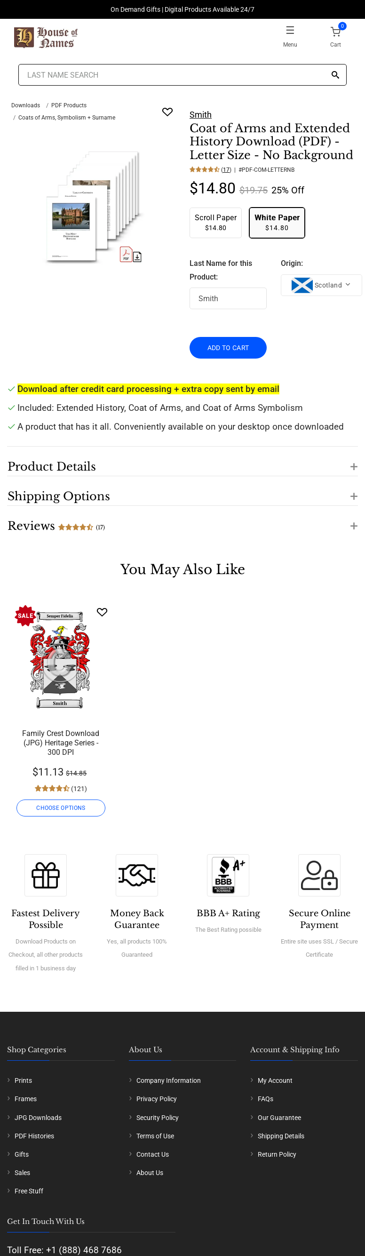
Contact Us (152, 1154)
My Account (275, 1080)
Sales (22, 1172)
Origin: (292, 263)
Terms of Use (155, 1136)
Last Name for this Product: (221, 270)
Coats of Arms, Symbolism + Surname (66, 117)
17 (226, 170)
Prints (23, 1080)
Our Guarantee (279, 1117)
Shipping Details (281, 1136)
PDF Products (69, 105)
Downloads (25, 105)
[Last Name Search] (182, 75)
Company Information (168, 1080)
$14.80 (216, 222)
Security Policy (157, 1117)
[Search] (335, 75)
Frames (26, 1099)
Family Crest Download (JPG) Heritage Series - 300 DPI (60, 743)
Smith (201, 115)
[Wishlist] (102, 612)
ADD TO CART (228, 348)
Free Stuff (29, 1191)
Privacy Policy (156, 1099)
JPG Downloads (38, 1117)
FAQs (265, 1099)
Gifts (22, 1154)
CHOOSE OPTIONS (60, 808)
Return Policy (277, 1154)
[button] (182, 461)
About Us (149, 1172)
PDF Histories (34, 1136)
